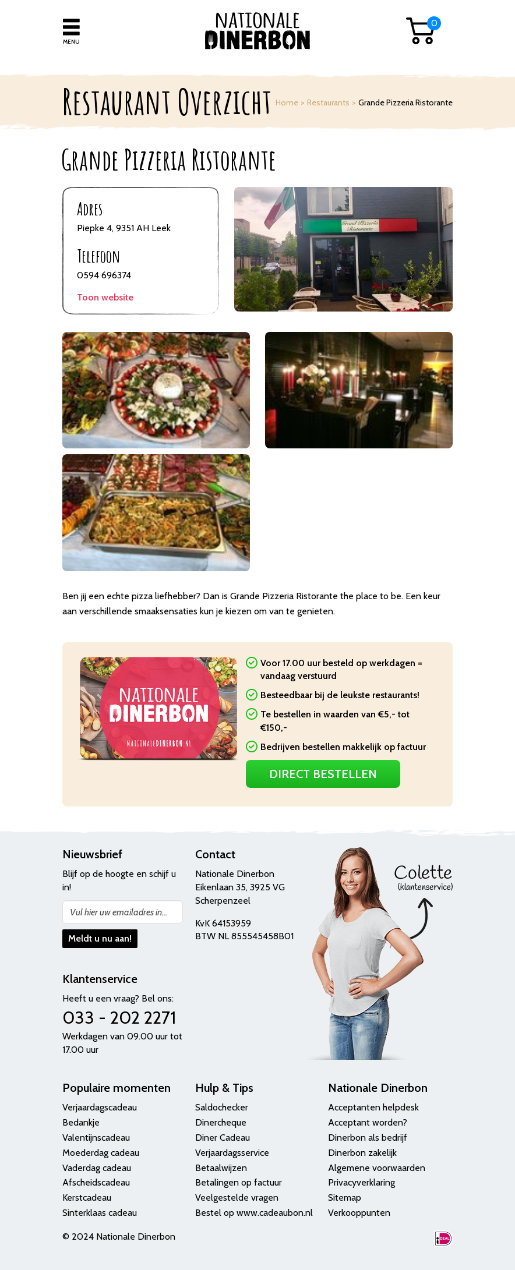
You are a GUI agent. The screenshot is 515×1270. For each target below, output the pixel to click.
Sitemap (344, 1197)
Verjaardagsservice (232, 1152)
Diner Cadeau (222, 1137)
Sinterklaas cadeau (99, 1212)
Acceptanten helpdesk (373, 1107)
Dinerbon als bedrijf (367, 1137)
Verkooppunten (359, 1212)
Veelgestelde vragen (236, 1197)
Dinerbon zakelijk (362, 1152)
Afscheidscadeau (96, 1182)
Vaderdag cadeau (96, 1167)
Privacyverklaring (361, 1182)
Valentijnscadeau (96, 1137)
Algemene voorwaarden (376, 1167)
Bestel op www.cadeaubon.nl (254, 1212)
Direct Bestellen (323, 774)
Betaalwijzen (221, 1167)
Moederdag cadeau (100, 1152)
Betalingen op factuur (238, 1182)
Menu (71, 41)
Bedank (77, 1122)
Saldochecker (221, 1107)
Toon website (105, 297)
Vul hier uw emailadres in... (118, 912)
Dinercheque (220, 1122)
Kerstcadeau (86, 1197)
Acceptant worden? (367, 1122)
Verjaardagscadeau (99, 1107)
